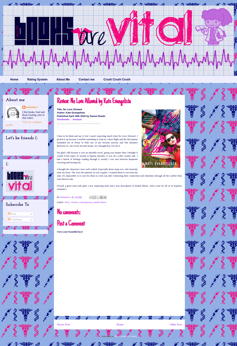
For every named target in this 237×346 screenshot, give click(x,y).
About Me (63, 79)
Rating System (37, 79)
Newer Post (63, 324)
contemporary (85, 202)
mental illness (99, 202)
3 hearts (74, 202)
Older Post (176, 324)
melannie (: (65, 197)
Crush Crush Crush (117, 79)
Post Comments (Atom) (126, 336)
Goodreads (63, 119)
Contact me (86, 79)
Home (14, 79)
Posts (12, 213)
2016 (67, 202)
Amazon (77, 119)
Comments (15, 219)
